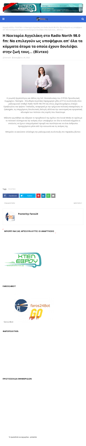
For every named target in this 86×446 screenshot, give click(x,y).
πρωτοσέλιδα (15, 437)
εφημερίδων (25, 437)
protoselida (33, 437)
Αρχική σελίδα (8, 27)
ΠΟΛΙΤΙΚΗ (18, 27)
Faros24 (8, 58)
